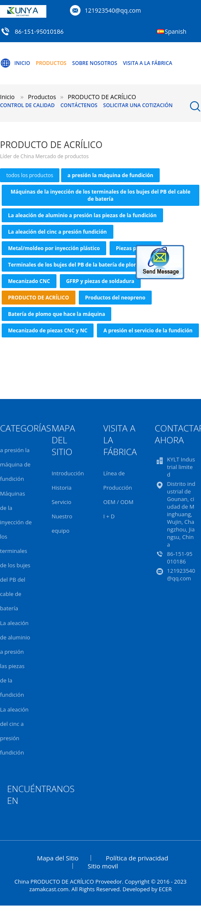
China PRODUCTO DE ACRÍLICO (54, 881)
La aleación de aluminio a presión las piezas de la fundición (82, 215)
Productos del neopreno (115, 297)
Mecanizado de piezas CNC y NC (47, 330)
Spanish (175, 31)
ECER (165, 889)
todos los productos (29, 175)
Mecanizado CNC (29, 281)
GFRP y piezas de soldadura (100, 281)
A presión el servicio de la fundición (147, 330)
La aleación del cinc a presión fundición (57, 231)
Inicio (15, 63)
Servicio (61, 502)
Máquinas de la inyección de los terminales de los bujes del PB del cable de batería (100, 195)
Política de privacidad (137, 858)
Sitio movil (103, 866)
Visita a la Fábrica (147, 63)
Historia (61, 487)
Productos (51, 63)
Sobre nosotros (94, 63)
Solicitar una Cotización (138, 105)
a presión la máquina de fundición (110, 175)
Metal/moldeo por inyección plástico (54, 248)
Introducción (67, 473)
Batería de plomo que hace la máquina (56, 314)
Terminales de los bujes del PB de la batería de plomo (75, 264)
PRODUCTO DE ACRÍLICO (38, 297)
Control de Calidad (27, 105)
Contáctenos (78, 105)
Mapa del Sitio (58, 858)
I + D (109, 516)
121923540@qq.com (113, 10)
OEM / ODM (118, 502)
